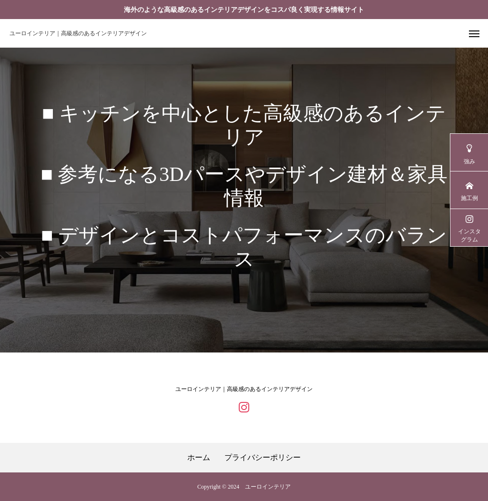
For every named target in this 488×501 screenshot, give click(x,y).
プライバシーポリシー (262, 457)
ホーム (198, 457)
